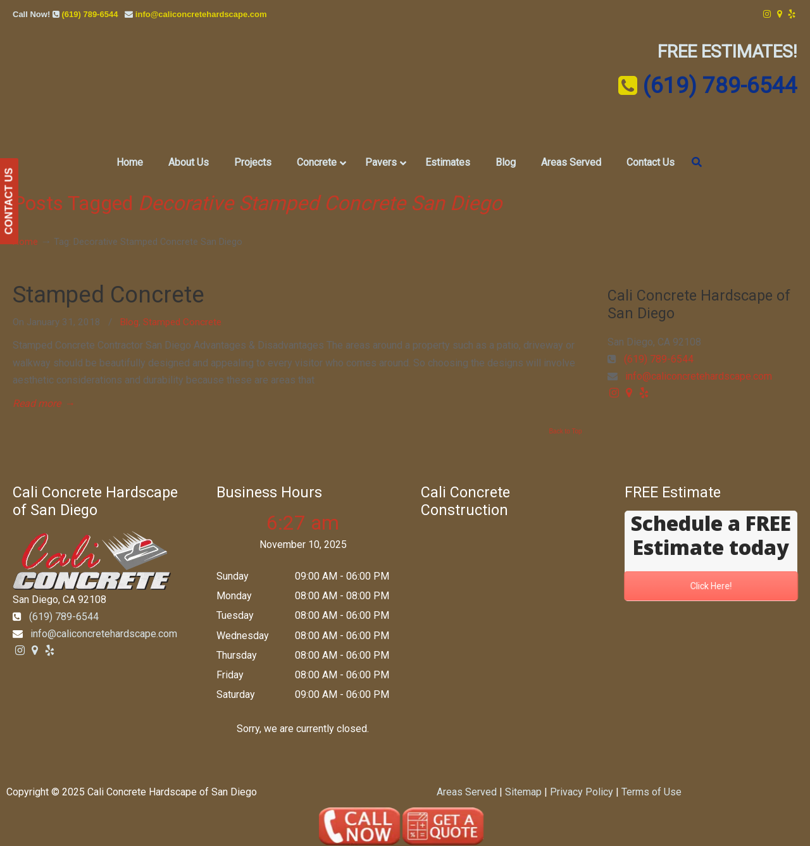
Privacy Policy (581, 792)
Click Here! (711, 586)
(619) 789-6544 (89, 14)
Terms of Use (651, 792)
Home (25, 242)
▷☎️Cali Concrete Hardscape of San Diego (405, 88)
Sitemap (523, 792)
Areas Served (467, 792)
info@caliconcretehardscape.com (201, 14)
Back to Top (565, 431)
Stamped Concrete (108, 294)
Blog (129, 322)
